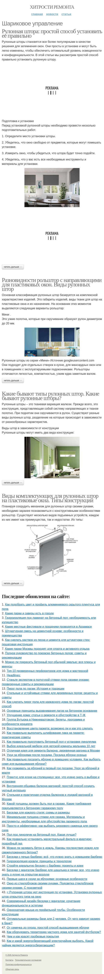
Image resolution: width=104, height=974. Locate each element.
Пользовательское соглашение (28, 960)
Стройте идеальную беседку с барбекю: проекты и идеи (45, 865)
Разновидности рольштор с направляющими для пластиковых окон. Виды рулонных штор (51, 284)
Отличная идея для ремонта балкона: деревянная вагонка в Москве (53, 750)
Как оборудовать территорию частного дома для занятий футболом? (54, 932)
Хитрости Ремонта (52, 7)
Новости (52, 14)
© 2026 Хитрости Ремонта (17, 955)
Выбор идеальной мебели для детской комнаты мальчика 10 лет (51, 746)
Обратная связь (12, 969)
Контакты (9, 960)
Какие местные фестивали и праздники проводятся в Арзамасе (48, 626)
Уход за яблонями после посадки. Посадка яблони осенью (47, 755)
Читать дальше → (13, 267)
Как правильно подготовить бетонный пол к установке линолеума (51, 741)
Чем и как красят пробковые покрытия (33, 936)
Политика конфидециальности (19, 964)
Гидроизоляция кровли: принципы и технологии (39, 861)
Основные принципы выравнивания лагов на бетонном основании (52, 710)
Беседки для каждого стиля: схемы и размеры (38, 812)
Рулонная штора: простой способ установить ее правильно (52, 33)
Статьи (66, 14)
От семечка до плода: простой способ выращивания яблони (48, 927)
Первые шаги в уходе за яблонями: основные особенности (47, 878)
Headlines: (14, 675)
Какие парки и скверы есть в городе (29, 613)
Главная (37, 14)
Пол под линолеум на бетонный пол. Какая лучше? (41, 834)
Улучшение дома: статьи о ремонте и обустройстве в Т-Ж (46, 715)
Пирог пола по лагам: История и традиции (35, 688)
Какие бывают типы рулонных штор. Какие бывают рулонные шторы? (50, 395)
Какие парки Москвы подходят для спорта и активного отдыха (47, 648)
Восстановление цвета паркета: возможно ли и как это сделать (50, 728)
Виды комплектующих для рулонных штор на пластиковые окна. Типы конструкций (50, 498)
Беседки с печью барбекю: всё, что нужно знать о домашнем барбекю (54, 856)
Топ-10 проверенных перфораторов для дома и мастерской (47, 670)
